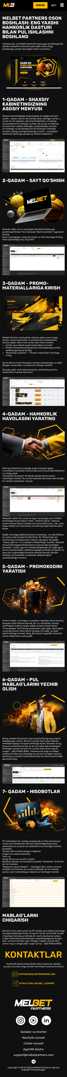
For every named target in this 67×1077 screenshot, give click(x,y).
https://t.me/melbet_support (36, 983)
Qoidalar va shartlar (34, 1031)
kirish (40, 5)
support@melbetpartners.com (36, 974)
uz (53, 5)
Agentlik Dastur (33, 1049)
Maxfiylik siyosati (33, 1037)
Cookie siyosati (33, 1043)
